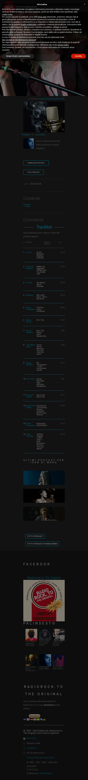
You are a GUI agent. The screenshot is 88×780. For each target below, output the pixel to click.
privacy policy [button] (63, 45)
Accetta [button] (78, 56)
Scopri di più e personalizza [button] (18, 56)
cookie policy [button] (7, 14)
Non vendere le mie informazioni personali (19, 40)
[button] (85, 4)
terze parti (42, 17)
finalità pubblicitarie (28, 24)
